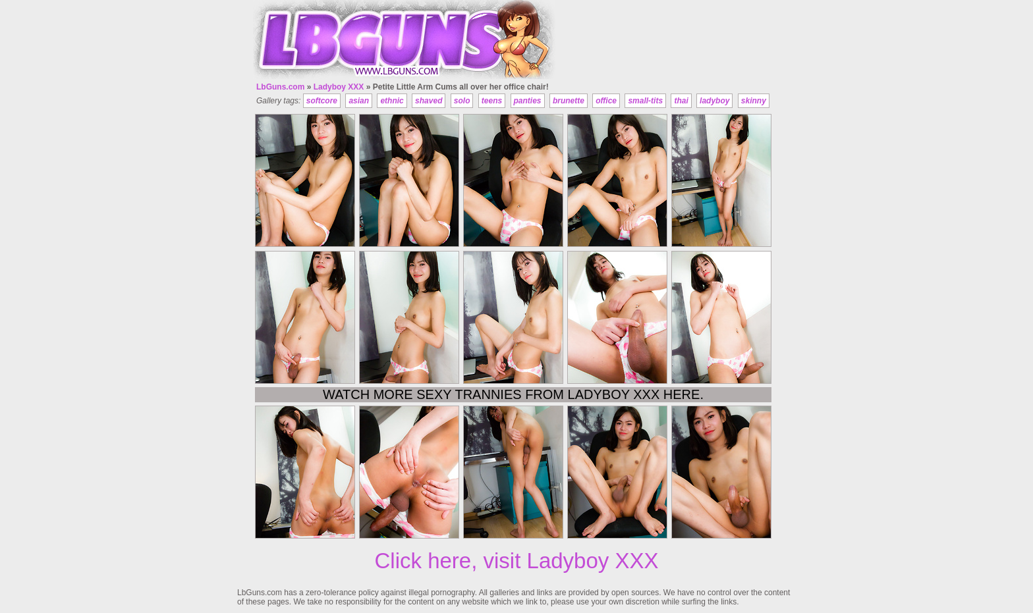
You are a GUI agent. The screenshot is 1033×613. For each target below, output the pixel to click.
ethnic (391, 100)
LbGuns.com (280, 87)
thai (681, 100)
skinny (753, 100)
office (606, 100)
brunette (568, 100)
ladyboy (714, 100)
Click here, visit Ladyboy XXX (516, 560)
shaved (428, 100)
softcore (321, 100)
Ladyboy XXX (339, 87)
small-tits (645, 100)
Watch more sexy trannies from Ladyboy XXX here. (513, 394)
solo (462, 100)
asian (359, 100)
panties (528, 100)
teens (492, 100)
